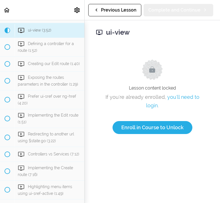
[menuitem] (77, 10)
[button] (7, 10)
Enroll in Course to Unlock (152, 127)
